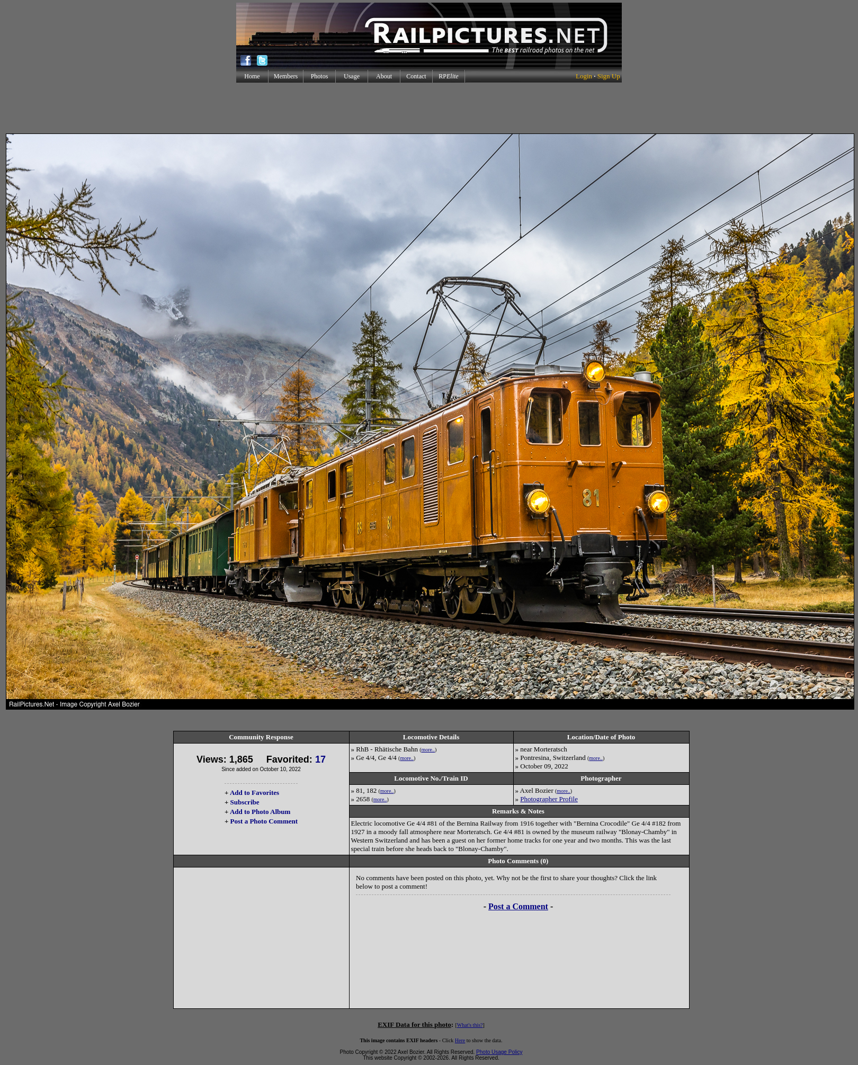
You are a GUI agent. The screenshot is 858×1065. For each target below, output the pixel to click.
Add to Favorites (254, 792)
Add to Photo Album (260, 812)
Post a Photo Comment (264, 821)
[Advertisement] (429, 108)
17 (320, 759)
